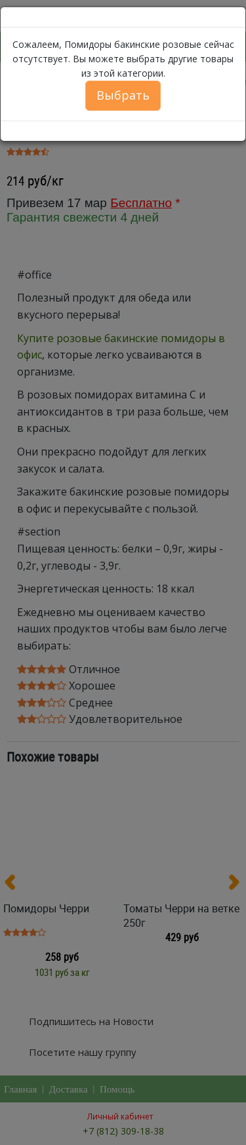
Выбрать (123, 95)
